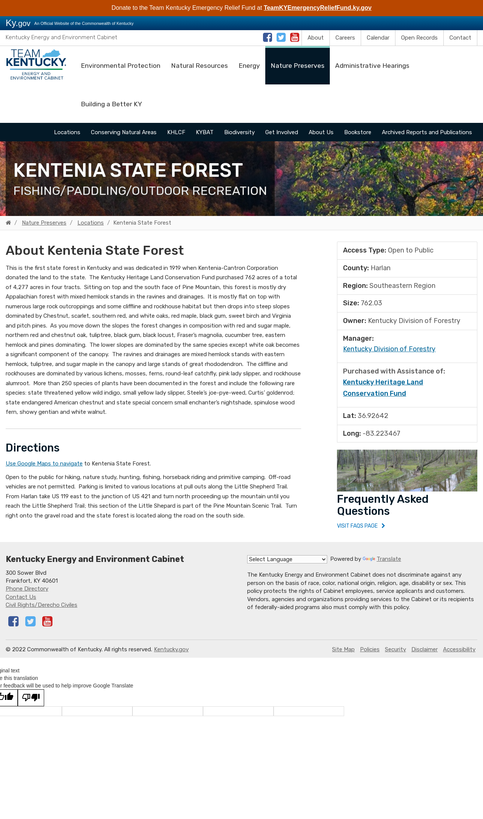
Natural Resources (199, 65)
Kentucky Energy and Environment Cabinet (61, 37)
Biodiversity (239, 132)
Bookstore (357, 132)
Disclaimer (424, 655)
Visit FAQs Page (360, 529)
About (316, 37)
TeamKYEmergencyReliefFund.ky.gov (318, 8)
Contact (460, 37)
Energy (249, 65)
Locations (67, 132)
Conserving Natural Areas (124, 132)
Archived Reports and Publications (427, 132)
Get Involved (281, 132)
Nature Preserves (298, 65)
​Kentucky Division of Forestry (389, 349)
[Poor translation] (31, 704)
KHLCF (176, 132)
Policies (370, 655)
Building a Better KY (111, 104)
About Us (321, 132)
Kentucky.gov (171, 655)
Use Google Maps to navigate (44, 463)
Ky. (18, 23)
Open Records (419, 37)
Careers (345, 37)
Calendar (378, 37)
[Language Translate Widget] (287, 566)
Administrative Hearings (372, 65)
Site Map (343, 655)
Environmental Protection (120, 65)
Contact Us (21, 603)
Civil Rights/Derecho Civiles (41, 611)
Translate (382, 565)
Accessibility (459, 655)
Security (395, 655)
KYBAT (205, 132)
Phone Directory (27, 595)
